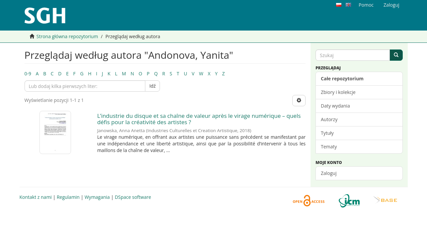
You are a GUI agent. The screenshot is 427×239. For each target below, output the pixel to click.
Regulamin (68, 197)
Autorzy (329, 119)
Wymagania (97, 197)
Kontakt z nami (36, 197)
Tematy (329, 146)
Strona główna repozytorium (67, 36)
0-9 (28, 73)
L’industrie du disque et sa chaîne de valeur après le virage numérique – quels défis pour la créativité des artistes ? (199, 119)
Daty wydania (335, 106)
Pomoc (366, 5)
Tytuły (327, 133)
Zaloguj (328, 173)
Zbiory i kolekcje (338, 92)
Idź (152, 86)
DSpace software (133, 197)
